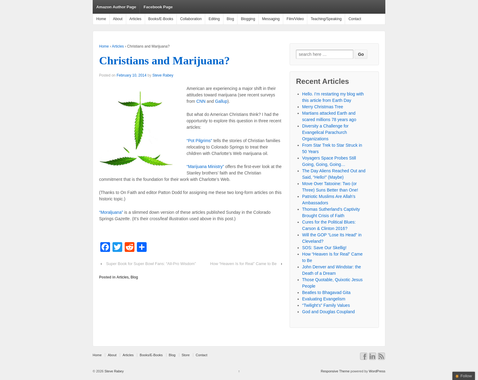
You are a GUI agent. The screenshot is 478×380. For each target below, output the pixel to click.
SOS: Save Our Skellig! (324, 247)
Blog (230, 19)
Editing (214, 19)
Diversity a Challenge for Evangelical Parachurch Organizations (325, 132)
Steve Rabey (162, 75)
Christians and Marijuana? (164, 60)
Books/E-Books (160, 19)
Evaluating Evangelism (323, 298)
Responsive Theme (335, 371)
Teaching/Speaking (326, 19)
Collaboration (191, 19)
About (117, 19)
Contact (354, 19)
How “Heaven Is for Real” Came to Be (243, 263)
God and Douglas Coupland (328, 311)
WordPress (377, 371)
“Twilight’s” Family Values (326, 305)
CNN (200, 101)
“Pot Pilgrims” (199, 140)
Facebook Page (158, 7)
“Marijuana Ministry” (205, 166)
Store (186, 355)
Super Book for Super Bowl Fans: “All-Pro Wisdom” (151, 263)
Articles (135, 19)
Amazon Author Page (116, 7)
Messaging (271, 19)
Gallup (221, 101)
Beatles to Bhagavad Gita (326, 292)
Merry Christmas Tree (322, 106)
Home (101, 19)
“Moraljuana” (111, 212)
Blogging (248, 19)
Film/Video (295, 19)
